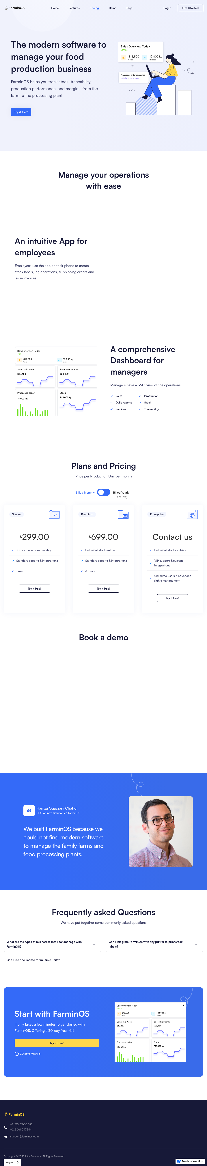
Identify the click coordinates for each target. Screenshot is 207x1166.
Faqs (129, 8)
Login (167, 8)
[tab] (89, 492)
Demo (112, 8)
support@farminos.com (24, 1136)
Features (74, 8)
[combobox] (12, 1162)
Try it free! (21, 112)
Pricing (94, 8)
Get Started (190, 8)
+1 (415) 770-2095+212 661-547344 (21, 1127)
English (10, 1162)
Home (55, 8)
